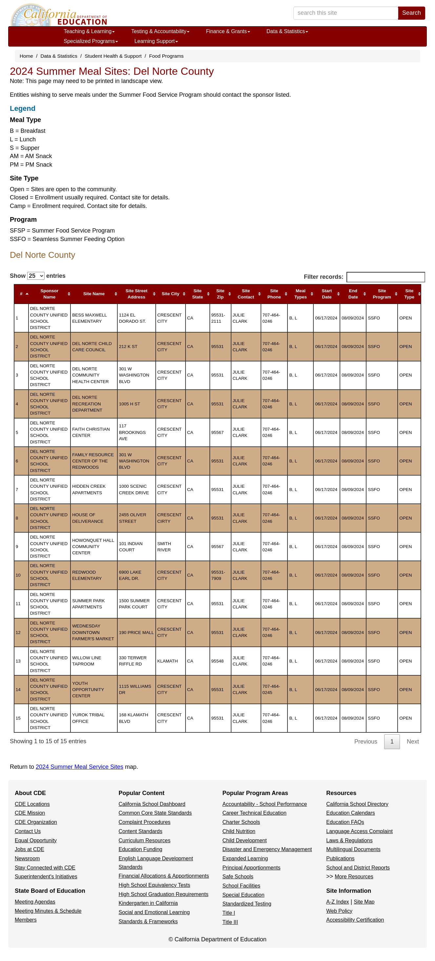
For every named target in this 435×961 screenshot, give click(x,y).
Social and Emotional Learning (154, 912)
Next (413, 741)
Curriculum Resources (144, 840)
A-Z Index (337, 902)
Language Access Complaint (359, 831)
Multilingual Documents (353, 849)
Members (26, 920)
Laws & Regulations (349, 840)
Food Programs (166, 56)
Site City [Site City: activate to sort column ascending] (170, 293)
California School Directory (357, 804)
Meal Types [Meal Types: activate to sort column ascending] (300, 293)
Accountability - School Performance (265, 804)
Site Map (364, 902)
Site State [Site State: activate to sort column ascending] (197, 293)
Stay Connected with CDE (45, 867)
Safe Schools (238, 876)
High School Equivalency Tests (154, 885)
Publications (340, 858)
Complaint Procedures (144, 822)
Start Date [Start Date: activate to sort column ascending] (327, 293)
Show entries (38, 276)
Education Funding (140, 849)
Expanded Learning (245, 858)
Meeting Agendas (35, 902)
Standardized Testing (247, 904)
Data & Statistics (287, 31)
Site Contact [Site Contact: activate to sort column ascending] (246, 293)
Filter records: (364, 277)
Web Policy (339, 911)
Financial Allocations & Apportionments (164, 876)
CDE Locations (32, 804)
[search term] (345, 13)
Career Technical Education (255, 813)
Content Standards (140, 831)
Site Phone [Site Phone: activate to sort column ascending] (274, 293)
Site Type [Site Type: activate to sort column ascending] (410, 293)
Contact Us (28, 831)
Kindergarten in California (148, 903)
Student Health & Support (113, 56)
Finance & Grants (228, 31)
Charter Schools (241, 822)
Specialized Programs (91, 41)
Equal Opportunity (36, 840)
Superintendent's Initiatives (46, 876)
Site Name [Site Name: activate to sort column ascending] (94, 293)
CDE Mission (30, 813)
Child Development (245, 840)
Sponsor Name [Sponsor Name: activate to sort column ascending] (50, 293)
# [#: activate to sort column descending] (21, 293)
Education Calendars (350, 813)
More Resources (354, 876)
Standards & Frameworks (148, 921)
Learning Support (156, 41)
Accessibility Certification (355, 920)
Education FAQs (345, 822)
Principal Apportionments (252, 867)
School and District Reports (358, 867)
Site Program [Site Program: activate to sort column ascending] (382, 293)
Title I (229, 913)
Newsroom (27, 858)
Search (411, 13)
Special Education (244, 895)
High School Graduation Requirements (163, 894)
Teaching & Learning (89, 31)
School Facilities (242, 886)
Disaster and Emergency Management (267, 849)
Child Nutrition (239, 831)
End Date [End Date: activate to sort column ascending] (353, 293)
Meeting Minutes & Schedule (48, 911)
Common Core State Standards (155, 813)
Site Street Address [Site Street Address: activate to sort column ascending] (137, 293)
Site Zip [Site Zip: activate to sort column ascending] (220, 293)
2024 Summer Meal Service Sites (79, 767)
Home (26, 56)
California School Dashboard (152, 804)
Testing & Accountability (160, 31)
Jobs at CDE (29, 849)
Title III (230, 922)
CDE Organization (36, 822)
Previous (365, 741)
